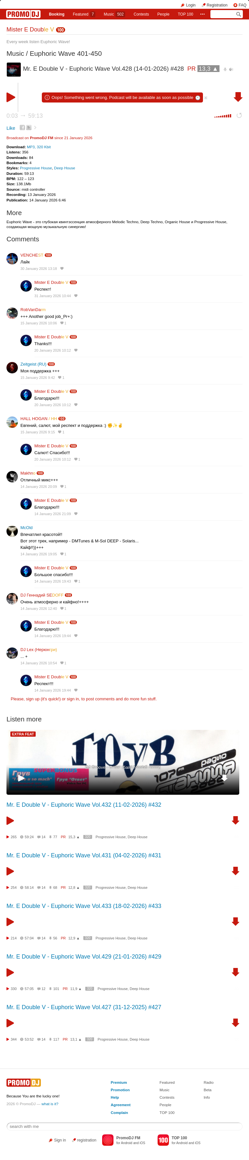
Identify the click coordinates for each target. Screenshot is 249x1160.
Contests (167, 1097)
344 (14, 1039)
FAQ (242, 5)
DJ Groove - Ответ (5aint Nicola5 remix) (122, 767)
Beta (207, 1090)
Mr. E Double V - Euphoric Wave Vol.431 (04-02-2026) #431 (83, 855)
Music (114, 14)
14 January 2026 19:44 (52, 636)
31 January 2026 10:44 (52, 296)
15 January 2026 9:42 (37, 378)
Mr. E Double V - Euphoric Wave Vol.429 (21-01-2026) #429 (83, 956)
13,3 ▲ (208, 68)
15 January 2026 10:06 (38, 323)
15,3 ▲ (74, 837)
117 (56, 1039)
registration (86, 1140)
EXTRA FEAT (23, 734)
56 (55, 938)
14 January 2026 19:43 (52, 581)
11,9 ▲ (76, 989)
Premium (119, 1082)
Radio (209, 1082)
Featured (84, 14)
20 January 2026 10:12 (52, 350)
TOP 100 (185, 14)
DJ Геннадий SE (42, 595)
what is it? (50, 1104)
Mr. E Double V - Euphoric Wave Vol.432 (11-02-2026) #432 (83, 805)
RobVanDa (33, 310)
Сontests (141, 14)
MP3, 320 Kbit (39, 147)
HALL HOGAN (38, 419)
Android (126, 1143)
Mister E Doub (30, 29)
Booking (57, 14)
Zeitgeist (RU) (33, 364)
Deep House (64, 168)
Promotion (120, 1090)
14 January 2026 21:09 (52, 514)
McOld (26, 528)
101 (56, 989)
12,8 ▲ (74, 887)
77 (55, 837)
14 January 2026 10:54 (38, 663)
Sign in (60, 1140)
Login (191, 5)
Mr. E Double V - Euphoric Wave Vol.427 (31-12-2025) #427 (83, 1007)
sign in (73, 698)
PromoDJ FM (41, 138)
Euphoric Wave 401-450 (66, 53)
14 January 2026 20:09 (38, 487)
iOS (142, 1143)
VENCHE (31, 255)
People (163, 14)
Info (207, 1097)
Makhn (27, 473)
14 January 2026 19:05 (38, 554)
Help (115, 1097)
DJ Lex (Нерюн (38, 649)
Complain (119, 1112)
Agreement (121, 1105)
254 (14, 887)
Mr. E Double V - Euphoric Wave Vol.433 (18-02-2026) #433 (83, 906)
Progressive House (36, 168)
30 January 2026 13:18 (38, 269)
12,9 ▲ (74, 938)
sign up (33, 698)
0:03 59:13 (24, 116)
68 (55, 887)
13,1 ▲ (76, 1039)
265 (14, 837)
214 (14, 938)
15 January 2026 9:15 (37, 432)
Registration (217, 5)
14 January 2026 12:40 (38, 608)
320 (87, 836)
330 (14, 989)
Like (10, 128)
